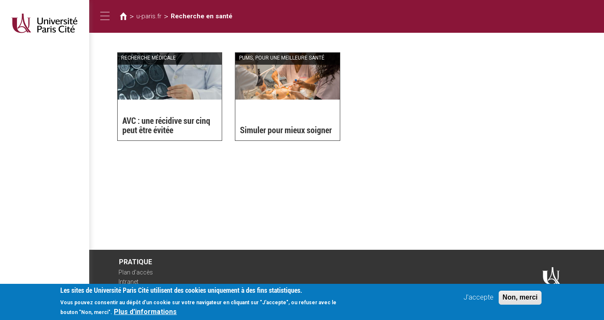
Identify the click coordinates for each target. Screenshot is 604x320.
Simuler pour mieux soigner (286, 130)
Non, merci (520, 301)
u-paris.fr (148, 16)
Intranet (128, 281)
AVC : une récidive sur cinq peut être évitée (166, 125)
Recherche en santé (201, 16)
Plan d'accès (136, 272)
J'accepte (478, 301)
